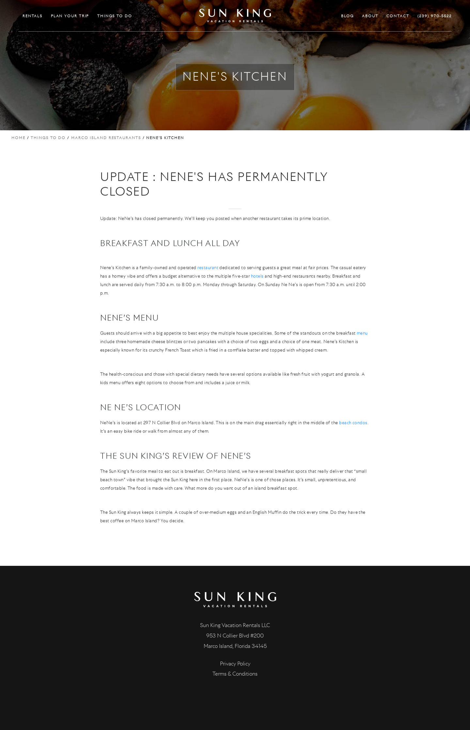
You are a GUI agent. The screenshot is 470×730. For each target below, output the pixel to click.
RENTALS (32, 16)
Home (18, 138)
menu (362, 340)
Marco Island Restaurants (106, 138)
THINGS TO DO (114, 16)
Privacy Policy (235, 663)
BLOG (347, 16)
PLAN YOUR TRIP (70, 16)
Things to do (48, 138)
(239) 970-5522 (434, 16)
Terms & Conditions (235, 673)
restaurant (207, 275)
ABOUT (370, 16)
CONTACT (397, 16)
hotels (257, 283)
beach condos (353, 429)
